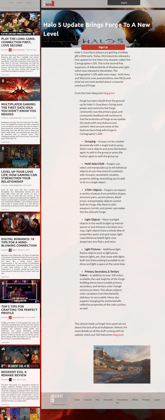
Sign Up (103, 47)
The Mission (146, 400)
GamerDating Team (18, 50)
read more (5, 74)
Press (97, 400)
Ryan (14, 380)
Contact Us (87, 400)
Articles (77, 400)
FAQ (117, 403)
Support (157, 400)
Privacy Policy (108, 400)
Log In (124, 2)
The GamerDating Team (58, 41)
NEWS (11, 3)
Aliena (14, 250)
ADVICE (28, 3)
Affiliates (135, 400)
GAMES (19, 3)
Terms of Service (122, 400)
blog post (109, 93)
